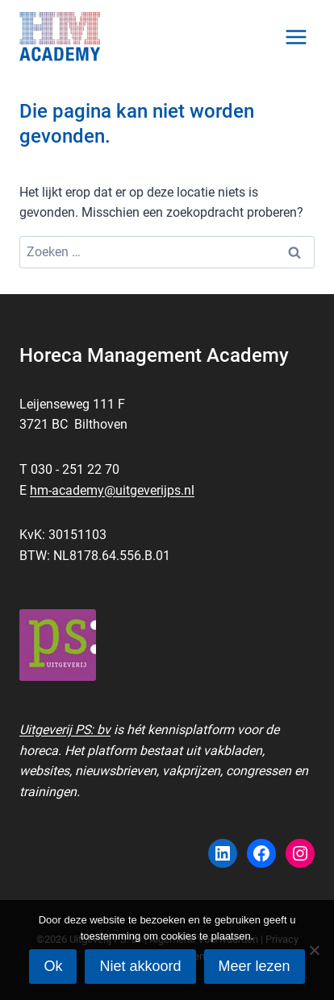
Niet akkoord (140, 966)
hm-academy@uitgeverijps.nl (112, 490)
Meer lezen (254, 966)
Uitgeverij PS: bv (65, 729)
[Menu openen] (296, 36)
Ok (53, 966)
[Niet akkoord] (314, 950)
